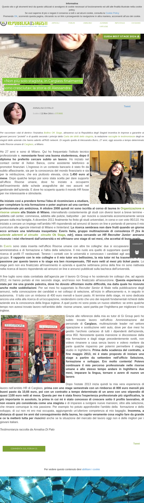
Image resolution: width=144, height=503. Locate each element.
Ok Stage (58, 234)
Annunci (87, 23)
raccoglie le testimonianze (121, 136)
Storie (59, 113)
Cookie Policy (112, 13)
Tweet (127, 106)
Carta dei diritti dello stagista (78, 136)
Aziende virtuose (104, 24)
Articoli (55, 23)
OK (15, 16)
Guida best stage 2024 (121, 36)
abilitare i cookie (91, 469)
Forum (71, 23)
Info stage (120, 23)
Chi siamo (136, 23)
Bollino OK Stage (53, 132)
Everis (8, 246)
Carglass (28, 144)
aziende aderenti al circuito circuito (26, 234)
